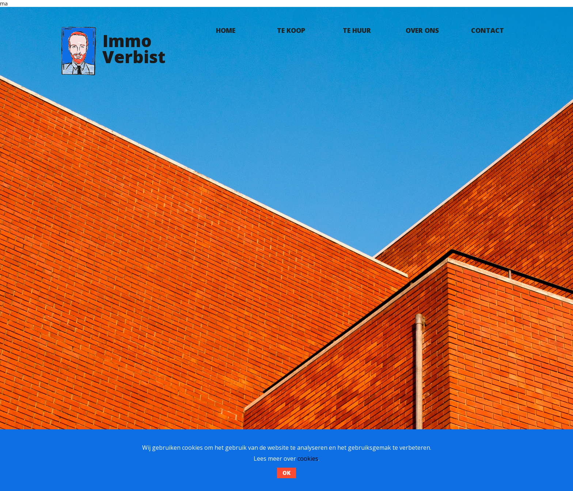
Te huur (357, 30)
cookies (307, 458)
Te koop (291, 30)
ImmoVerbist (134, 48)
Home (225, 30)
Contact (487, 30)
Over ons (422, 30)
